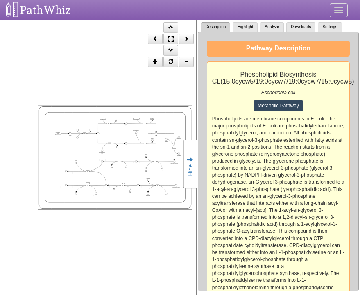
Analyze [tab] (272, 27)
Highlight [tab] (245, 27)
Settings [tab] (329, 27)
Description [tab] (215, 27)
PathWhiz (45, 10)
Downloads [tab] (301, 27)
